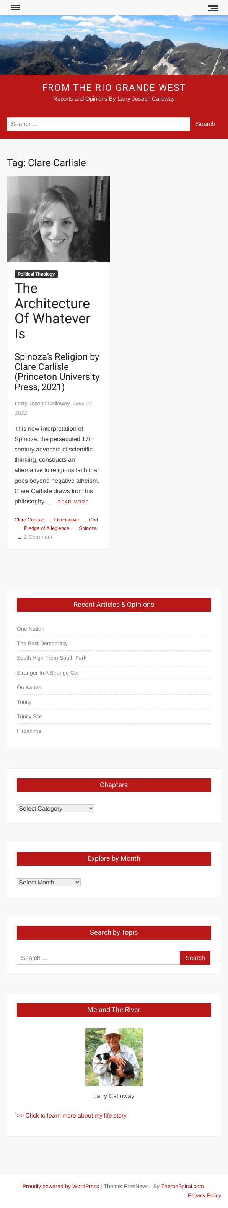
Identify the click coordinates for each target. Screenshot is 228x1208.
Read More (73, 502)
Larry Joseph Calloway (42, 403)
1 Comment (38, 537)
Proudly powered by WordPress (61, 1186)
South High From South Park (51, 658)
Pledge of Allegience (46, 528)
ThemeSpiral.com (182, 1186)
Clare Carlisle (29, 520)
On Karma (29, 687)
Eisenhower (66, 520)
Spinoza (88, 528)
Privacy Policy (204, 1195)
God (93, 520)
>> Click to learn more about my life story (72, 1115)
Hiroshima (29, 731)
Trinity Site (29, 716)
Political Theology (36, 274)
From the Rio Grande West (114, 88)
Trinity (24, 702)
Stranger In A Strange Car (48, 673)
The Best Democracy (42, 643)
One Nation (30, 629)
